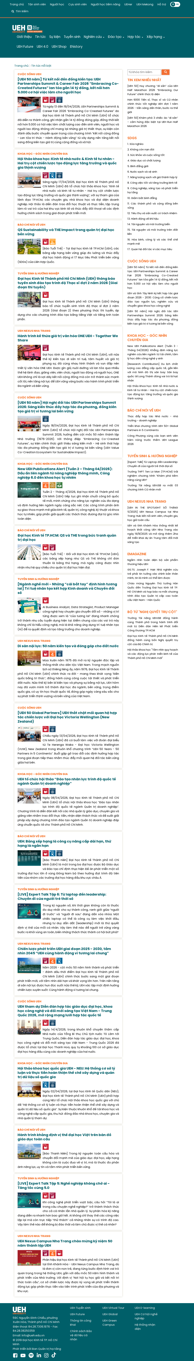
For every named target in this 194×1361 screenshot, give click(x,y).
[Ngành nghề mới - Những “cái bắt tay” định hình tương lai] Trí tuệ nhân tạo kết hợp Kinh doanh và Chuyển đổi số (67, 589)
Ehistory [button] (76, 47)
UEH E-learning (145, 1308)
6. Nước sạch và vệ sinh (142, 172)
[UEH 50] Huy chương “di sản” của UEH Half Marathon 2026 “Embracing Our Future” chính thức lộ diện (152, 90)
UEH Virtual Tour (113, 1308)
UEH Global (110, 1314)
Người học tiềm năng (105, 4)
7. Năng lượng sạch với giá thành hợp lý (152, 177)
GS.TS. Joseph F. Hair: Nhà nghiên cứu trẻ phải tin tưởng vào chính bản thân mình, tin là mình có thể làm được (152, 573)
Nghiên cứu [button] (94, 37)
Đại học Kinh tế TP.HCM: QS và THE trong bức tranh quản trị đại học (67, 538)
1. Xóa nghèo (135, 144)
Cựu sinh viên (77, 4)
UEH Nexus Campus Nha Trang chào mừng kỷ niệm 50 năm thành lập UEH (65, 1243)
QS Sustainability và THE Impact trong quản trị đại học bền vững (66, 232)
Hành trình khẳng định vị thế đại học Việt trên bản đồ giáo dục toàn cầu (64, 1137)
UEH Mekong (144, 4)
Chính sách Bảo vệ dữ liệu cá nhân (81, 1335)
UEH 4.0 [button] (42, 47)
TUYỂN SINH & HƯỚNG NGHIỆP (38, 273)
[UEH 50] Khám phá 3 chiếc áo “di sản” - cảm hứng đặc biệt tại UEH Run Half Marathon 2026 (152, 122)
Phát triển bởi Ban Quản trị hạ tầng (37, 1349)
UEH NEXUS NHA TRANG (34, 331)
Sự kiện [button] (54, 37)
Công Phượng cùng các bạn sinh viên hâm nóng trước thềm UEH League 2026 (152, 440)
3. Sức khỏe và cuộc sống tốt (146, 155)
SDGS (132, 138)
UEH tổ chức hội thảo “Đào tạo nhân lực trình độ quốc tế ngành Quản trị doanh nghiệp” (67, 781)
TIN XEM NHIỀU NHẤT (144, 80)
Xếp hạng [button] (156, 37)
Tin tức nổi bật (41, 65)
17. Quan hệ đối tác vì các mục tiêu (149, 249)
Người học (57, 4)
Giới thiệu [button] (24, 37)
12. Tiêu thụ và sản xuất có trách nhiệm (152, 213)
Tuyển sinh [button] (72, 37)
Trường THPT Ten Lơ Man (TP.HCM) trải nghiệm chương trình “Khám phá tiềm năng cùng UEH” (152, 475)
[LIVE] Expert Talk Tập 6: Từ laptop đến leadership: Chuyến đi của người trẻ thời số (62, 897)
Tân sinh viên (37, 4)
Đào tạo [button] (116, 37)
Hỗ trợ (161, 4)
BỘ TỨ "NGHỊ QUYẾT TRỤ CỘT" (152, 612)
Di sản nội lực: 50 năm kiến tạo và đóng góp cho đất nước (68, 646)
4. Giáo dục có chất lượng (144, 160)
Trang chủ (17, 4)
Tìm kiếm (22, 11)
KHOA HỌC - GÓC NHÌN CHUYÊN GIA (43, 153)
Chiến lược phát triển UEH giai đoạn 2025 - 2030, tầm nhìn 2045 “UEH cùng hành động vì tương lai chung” (64, 951)
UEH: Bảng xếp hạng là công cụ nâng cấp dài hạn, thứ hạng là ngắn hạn (64, 844)
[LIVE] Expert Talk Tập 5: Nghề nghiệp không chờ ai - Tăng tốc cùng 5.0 (64, 1186)
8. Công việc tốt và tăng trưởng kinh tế (152, 183)
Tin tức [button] (40, 37)
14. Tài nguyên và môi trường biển (148, 224)
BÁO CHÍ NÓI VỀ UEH (31, 224)
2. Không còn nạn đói (140, 149)
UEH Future (77, 1314)
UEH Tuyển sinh (80, 1308)
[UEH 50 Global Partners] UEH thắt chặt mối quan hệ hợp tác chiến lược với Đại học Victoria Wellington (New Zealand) (67, 717)
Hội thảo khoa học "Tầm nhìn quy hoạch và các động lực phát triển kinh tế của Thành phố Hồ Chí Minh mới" (152, 654)
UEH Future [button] (25, 47)
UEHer (128, 4)
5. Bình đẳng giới (137, 166)
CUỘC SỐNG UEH (29, 74)
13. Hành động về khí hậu (142, 219)
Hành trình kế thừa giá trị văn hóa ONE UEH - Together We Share (68, 338)
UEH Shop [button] (59, 47)
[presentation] (29, 104)
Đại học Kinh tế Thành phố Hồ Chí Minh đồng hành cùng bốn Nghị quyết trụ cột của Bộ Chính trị (152, 640)
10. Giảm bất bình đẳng (142, 198)
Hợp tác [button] (135, 37)
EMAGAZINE (136, 554)
